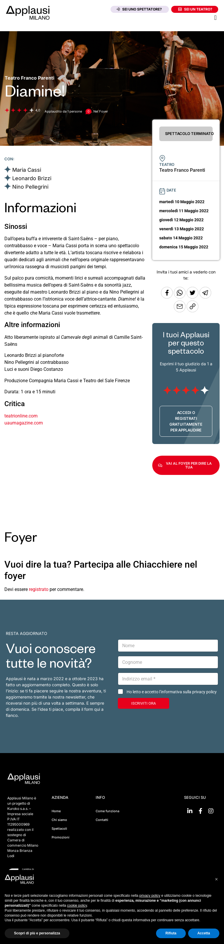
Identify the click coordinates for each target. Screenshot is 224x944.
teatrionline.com (21, 416)
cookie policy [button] (77, 905)
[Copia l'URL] (180, 310)
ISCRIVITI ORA (143, 703)
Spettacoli (59, 829)
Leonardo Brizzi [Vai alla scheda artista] (31, 178)
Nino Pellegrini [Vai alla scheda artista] (30, 187)
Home (56, 811)
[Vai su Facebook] (200, 811)
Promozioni (60, 837)
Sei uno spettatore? (139, 9)
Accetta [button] (203, 933)
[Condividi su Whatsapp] (180, 297)
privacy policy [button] (149, 896)
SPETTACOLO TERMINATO (189, 133)
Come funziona (107, 811)
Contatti (102, 820)
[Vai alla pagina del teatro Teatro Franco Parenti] (29, 78)
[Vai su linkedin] (190, 811)
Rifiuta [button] (170, 933)
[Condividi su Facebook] (167, 297)
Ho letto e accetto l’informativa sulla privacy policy (172, 691)
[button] (215, 17)
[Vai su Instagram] (211, 811)
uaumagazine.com (23, 423)
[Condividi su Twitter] (193, 297)
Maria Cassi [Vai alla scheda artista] (26, 170)
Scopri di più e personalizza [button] (37, 933)
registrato (38, 589)
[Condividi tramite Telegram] (205, 297)
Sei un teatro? (195, 9)
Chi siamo (59, 820)
